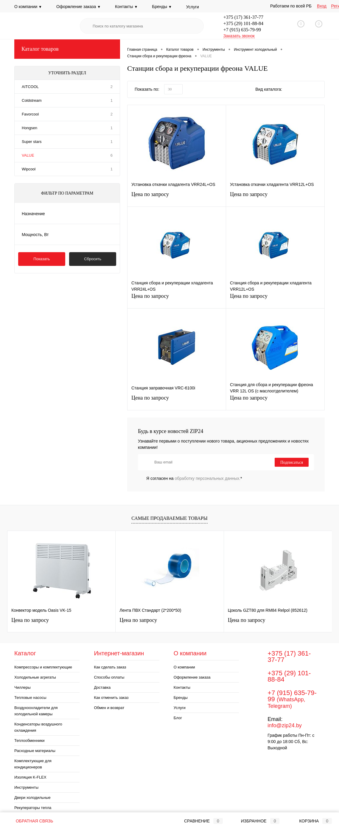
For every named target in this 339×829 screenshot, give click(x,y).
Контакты (126, 6)
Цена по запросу (176, 197)
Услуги (192, 6)
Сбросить (92, 259)
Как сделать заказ (110, 667)
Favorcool (30, 114)
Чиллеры (22, 687)
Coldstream (31, 100)
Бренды (162, 6)
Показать (41, 259)
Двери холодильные (32, 797)
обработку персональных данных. (208, 478)
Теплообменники (29, 740)
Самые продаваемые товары (169, 518)
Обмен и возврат (109, 707)
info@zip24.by (284, 725)
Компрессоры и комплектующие (43, 667)
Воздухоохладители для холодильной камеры (36, 710)
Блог (178, 718)
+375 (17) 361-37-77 (243, 17)
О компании (28, 6)
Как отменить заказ (111, 697)
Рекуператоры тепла (32, 807)
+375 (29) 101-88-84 (243, 23)
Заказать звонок (239, 35)
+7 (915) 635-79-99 (242, 29)
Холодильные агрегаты (35, 677)
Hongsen (29, 128)
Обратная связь (30, 821)
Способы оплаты (109, 677)
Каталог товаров (67, 49)
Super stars (31, 141)
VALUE (28, 155)
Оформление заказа (78, 6)
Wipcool (28, 169)
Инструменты (26, 787)
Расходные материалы (34, 750)
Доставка (102, 687)
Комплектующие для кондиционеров (33, 764)
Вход (321, 6)
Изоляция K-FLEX (30, 777)
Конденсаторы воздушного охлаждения (38, 727)
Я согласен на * (194, 478)
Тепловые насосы (30, 697)
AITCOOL (30, 86)
